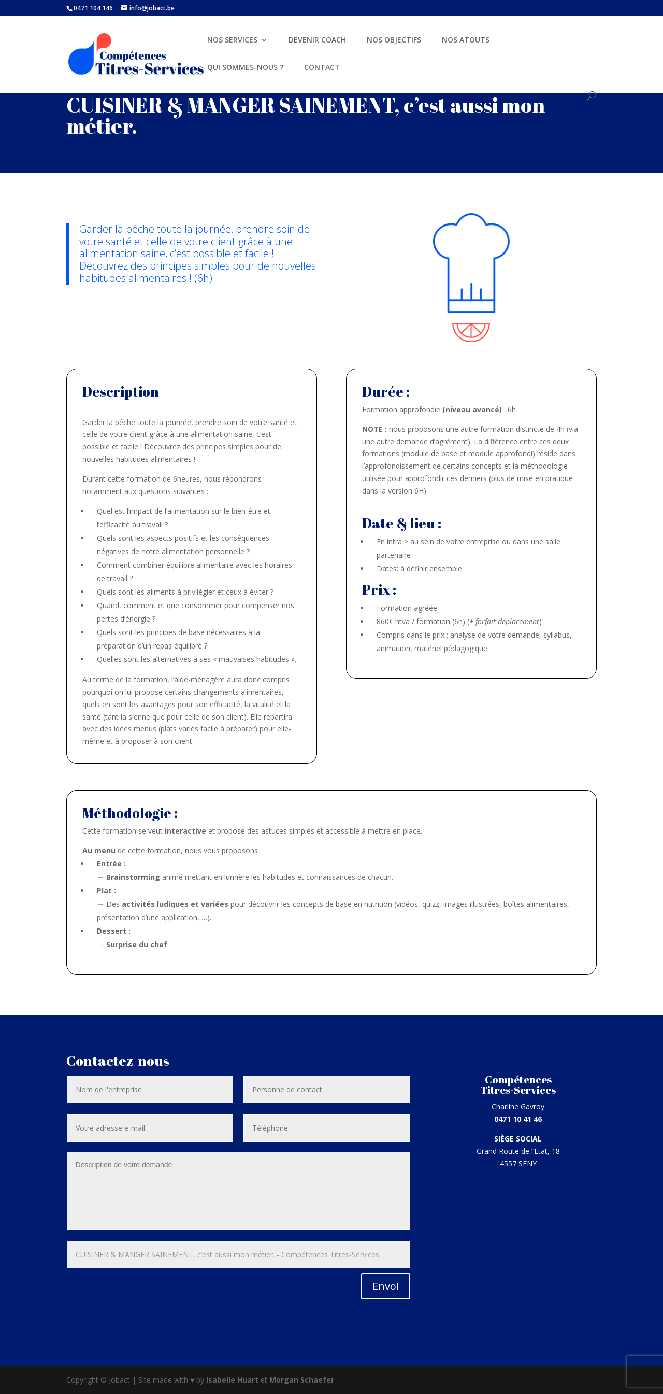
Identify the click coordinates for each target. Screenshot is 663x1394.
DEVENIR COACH (317, 40)
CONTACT (322, 68)
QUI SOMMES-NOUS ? (245, 68)
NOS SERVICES (232, 40)
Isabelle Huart (233, 1380)
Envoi (385, 1286)
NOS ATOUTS (465, 40)
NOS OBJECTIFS (394, 40)
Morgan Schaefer (301, 1380)
